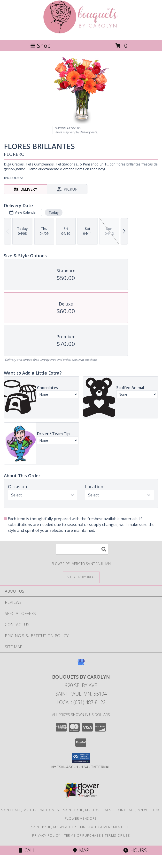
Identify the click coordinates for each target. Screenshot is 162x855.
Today (54, 212)
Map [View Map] (81, 850)
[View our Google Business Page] (81, 664)
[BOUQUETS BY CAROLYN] (81, 32)
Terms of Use (117, 835)
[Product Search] (82, 549)
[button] (81, 758)
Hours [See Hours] (135, 850)
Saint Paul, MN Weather (53, 827)
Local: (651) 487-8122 (81, 702)
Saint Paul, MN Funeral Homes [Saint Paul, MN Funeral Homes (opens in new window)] (30, 810)
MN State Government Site (105, 827)
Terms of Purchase (82, 835)
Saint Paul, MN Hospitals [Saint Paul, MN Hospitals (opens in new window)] (87, 810)
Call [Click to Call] (27, 850)
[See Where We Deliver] (81, 577)
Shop (40, 45)
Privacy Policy (46, 835)
